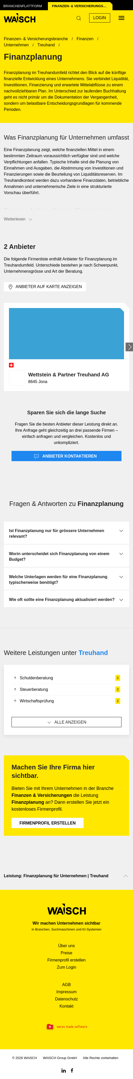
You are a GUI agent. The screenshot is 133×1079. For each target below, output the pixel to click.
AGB (66, 984)
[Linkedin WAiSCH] (63, 1070)
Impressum (66, 992)
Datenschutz (66, 999)
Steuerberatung (66, 689)
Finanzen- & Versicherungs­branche (82, 6)
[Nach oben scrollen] (125, 876)
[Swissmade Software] (66, 1027)
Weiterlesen (18, 219)
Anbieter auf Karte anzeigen (45, 287)
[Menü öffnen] (121, 18)
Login (99, 18)
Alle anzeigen (66, 722)
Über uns (66, 946)
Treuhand (93, 652)
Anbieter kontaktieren (65, 456)
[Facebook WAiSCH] (72, 1070)
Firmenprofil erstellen (47, 823)
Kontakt (66, 1006)
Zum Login (66, 967)
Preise (66, 953)
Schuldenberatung (66, 678)
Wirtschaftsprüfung (66, 701)
